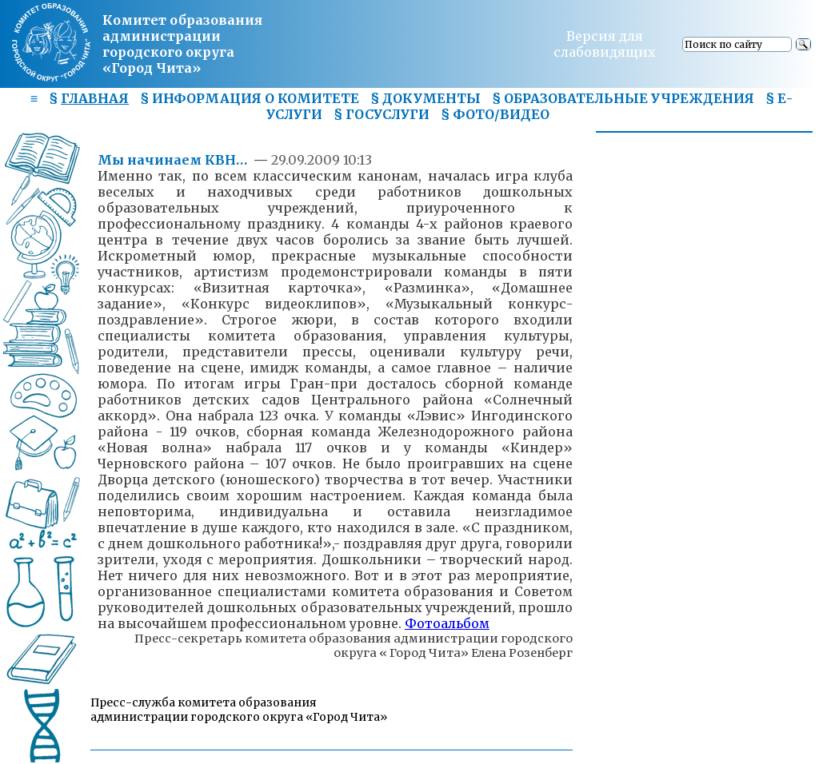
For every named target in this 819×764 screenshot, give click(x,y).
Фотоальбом (447, 623)
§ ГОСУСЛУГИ (381, 114)
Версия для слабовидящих (604, 44)
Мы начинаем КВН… (174, 160)
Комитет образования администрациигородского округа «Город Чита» (182, 44)
